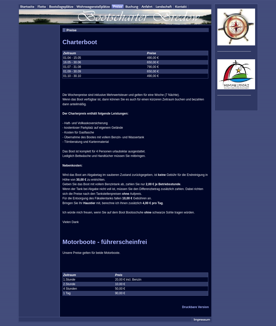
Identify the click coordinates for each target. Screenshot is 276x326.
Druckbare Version (195, 307)
